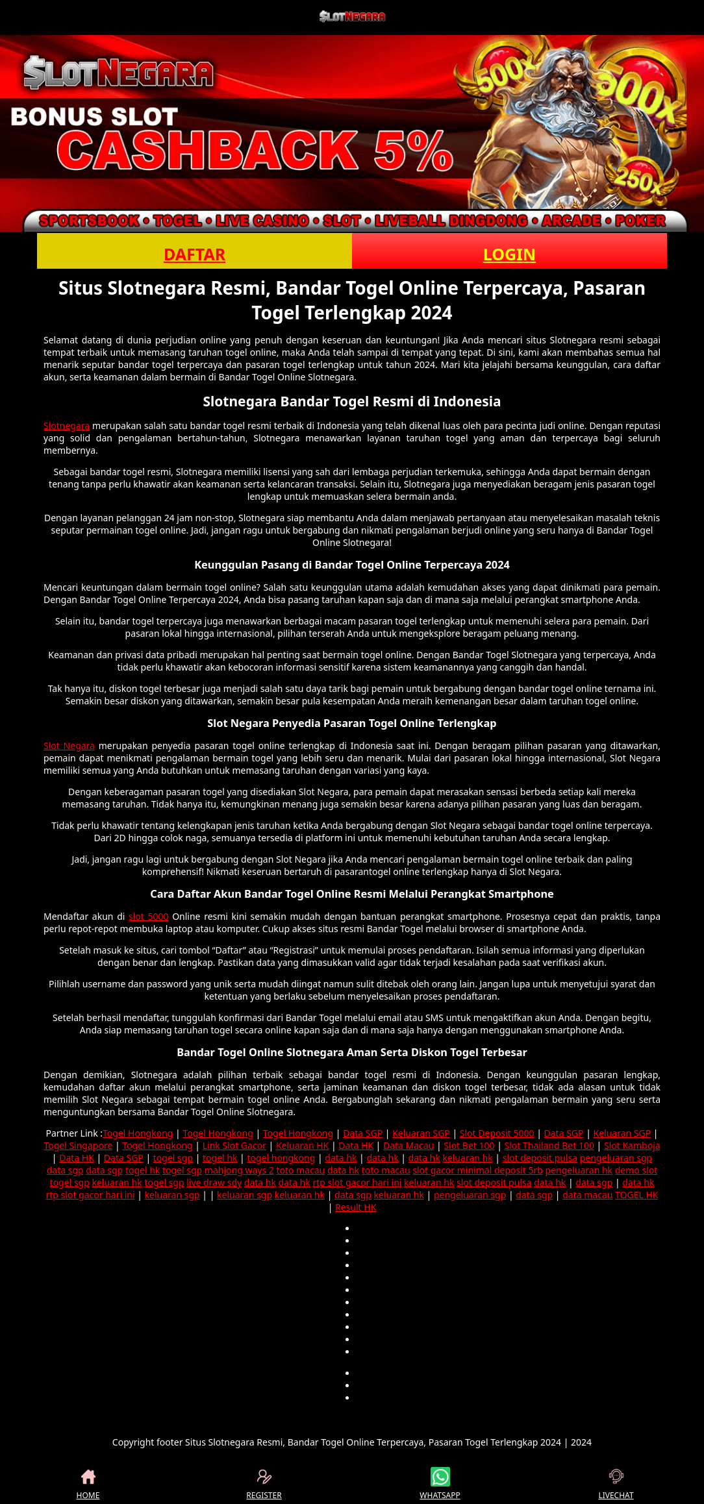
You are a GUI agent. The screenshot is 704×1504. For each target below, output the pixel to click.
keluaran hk (467, 1158)
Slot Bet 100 (469, 1145)
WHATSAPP (440, 1484)
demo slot (636, 1170)
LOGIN (509, 254)
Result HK (355, 1207)
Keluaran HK (302, 1145)
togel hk (220, 1158)
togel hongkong (281, 1158)
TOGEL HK (636, 1195)
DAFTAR (194, 254)
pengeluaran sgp (616, 1158)
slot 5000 (149, 916)
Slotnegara (67, 425)
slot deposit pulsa (540, 1158)
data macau (587, 1195)
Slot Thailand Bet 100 (549, 1145)
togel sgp (173, 1158)
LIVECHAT (615, 1484)
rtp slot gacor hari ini (356, 1182)
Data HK (355, 1145)
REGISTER (263, 1484)
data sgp (65, 1170)
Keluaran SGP (421, 1133)
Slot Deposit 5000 (497, 1133)
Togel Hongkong (138, 1133)
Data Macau (408, 1145)
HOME (88, 1484)
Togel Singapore (78, 1145)
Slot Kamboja (632, 1145)
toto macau (300, 1170)
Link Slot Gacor (234, 1145)
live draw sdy (214, 1182)
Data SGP (363, 1133)
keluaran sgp (172, 1195)
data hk (341, 1158)
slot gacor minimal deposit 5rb (477, 1170)
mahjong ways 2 (239, 1170)
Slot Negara (69, 745)
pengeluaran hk (579, 1170)
